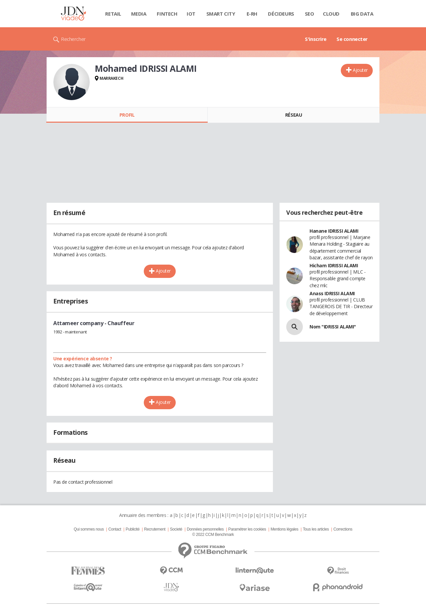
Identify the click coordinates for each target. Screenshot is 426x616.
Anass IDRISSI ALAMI (332, 293)
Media (138, 13)
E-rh (252, 13)
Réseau (293, 115)
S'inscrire (315, 39)
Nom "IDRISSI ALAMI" (333, 326)
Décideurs (281, 13)
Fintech (167, 13)
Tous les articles (316, 529)
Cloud (331, 13)
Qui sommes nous (89, 529)
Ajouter (360, 70)
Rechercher (73, 39)
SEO (309, 13)
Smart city (220, 13)
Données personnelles (205, 529)
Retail (113, 13)
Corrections (342, 529)
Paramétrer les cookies (247, 529)
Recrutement (154, 529)
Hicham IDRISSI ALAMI (334, 265)
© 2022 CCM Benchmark (213, 534)
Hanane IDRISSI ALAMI (334, 231)
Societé (176, 529)
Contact (114, 529)
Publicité (133, 529)
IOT (191, 13)
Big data (362, 13)
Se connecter (352, 39)
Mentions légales (284, 529)
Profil (126, 115)
